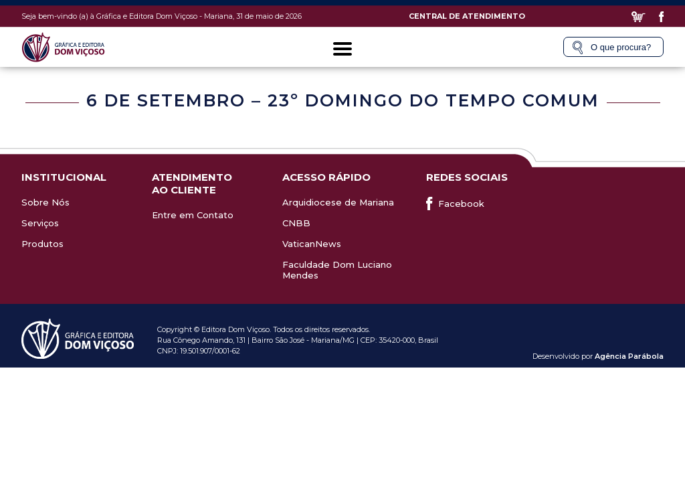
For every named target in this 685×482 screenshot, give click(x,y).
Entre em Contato (192, 215)
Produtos (42, 243)
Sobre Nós (45, 202)
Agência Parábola (629, 356)
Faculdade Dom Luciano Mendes (337, 269)
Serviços (40, 223)
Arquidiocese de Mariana (338, 202)
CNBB (296, 223)
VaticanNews (311, 243)
